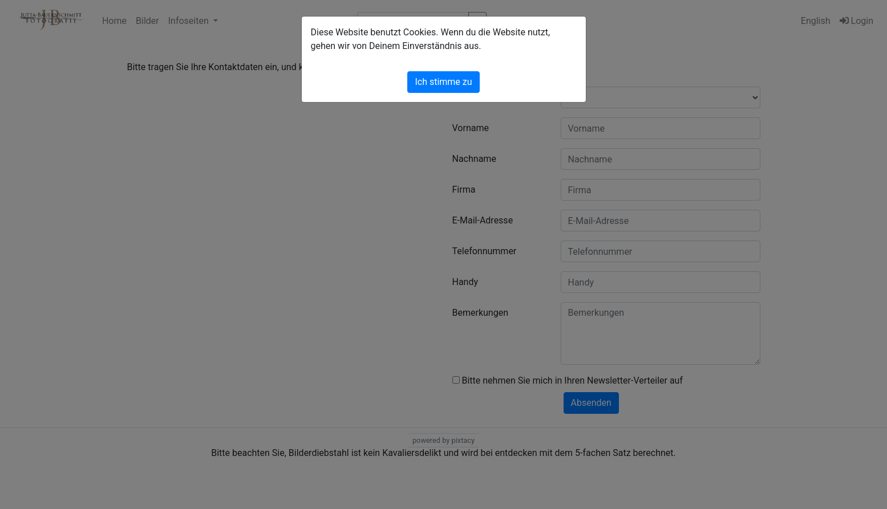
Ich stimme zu (443, 81)
